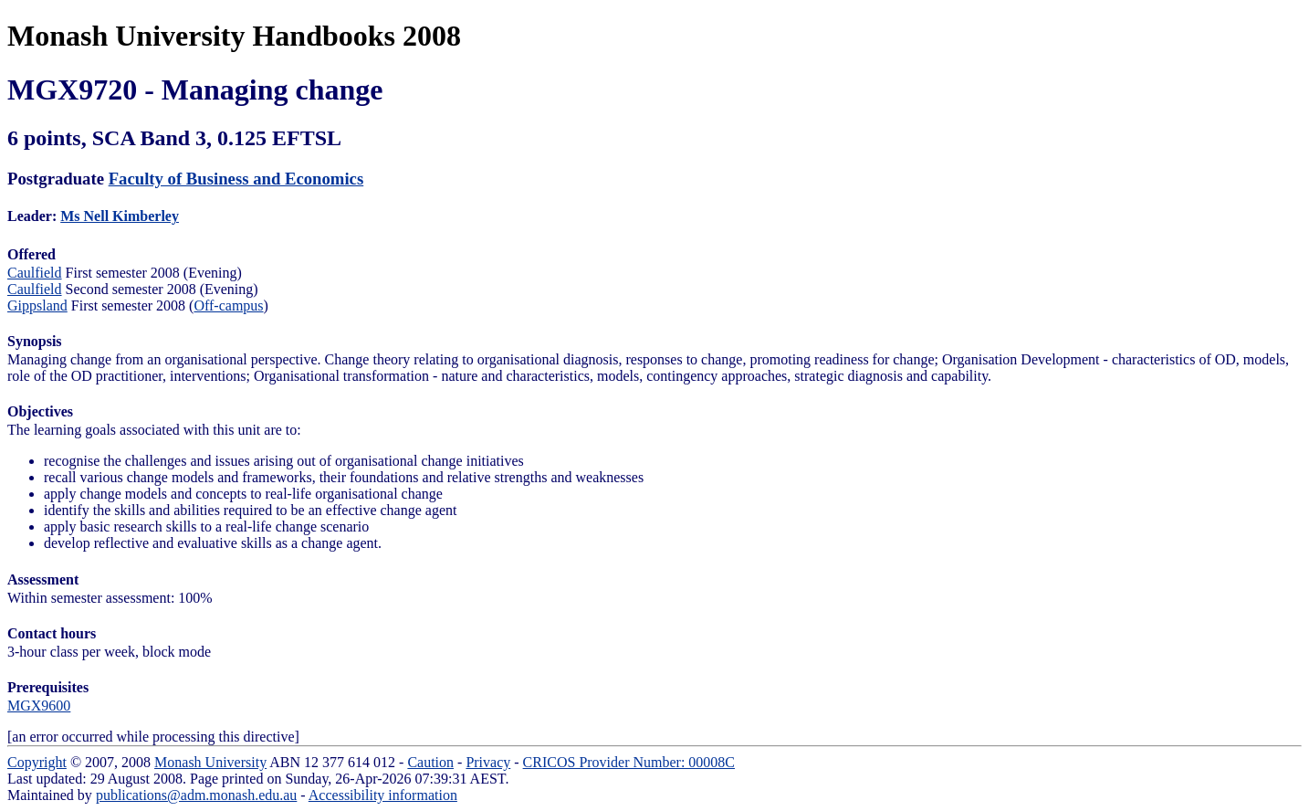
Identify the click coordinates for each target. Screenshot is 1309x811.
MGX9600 (38, 705)
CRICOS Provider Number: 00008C (629, 762)
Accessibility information (383, 795)
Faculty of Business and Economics (236, 178)
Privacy (488, 762)
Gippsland (37, 305)
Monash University (210, 762)
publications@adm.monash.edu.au (196, 795)
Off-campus (228, 305)
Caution (430, 762)
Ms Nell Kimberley (119, 216)
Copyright (37, 762)
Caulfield (34, 272)
